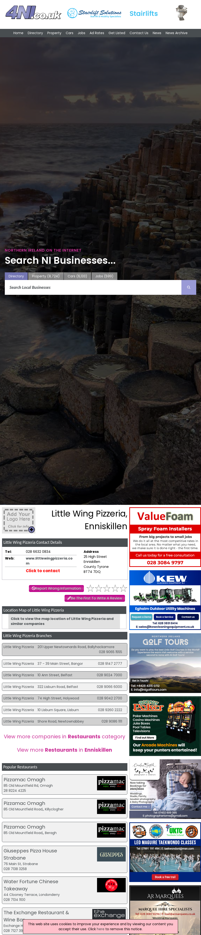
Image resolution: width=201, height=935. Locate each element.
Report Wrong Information (58, 588)
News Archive (177, 33)
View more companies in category (64, 736)
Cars (69, 33)
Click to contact (43, 571)
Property (54, 33)
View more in (64, 749)
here (100, 929)
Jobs (81, 33)
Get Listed (117, 33)
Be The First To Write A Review (96, 598)
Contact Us (139, 33)
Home (18, 33)
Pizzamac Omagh (24, 779)
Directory (35, 33)
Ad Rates (97, 33)
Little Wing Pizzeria (19, 646)
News (157, 33)
